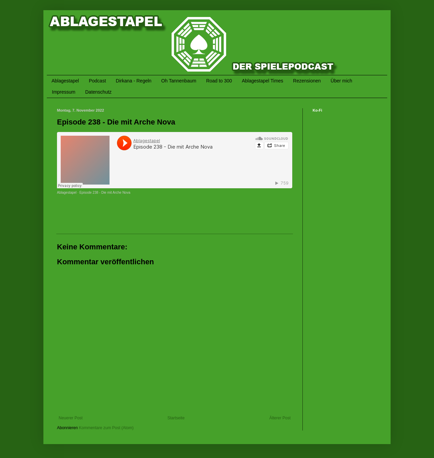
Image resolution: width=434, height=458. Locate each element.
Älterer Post (280, 418)
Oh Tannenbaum (178, 80)
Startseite (176, 418)
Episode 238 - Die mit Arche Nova (104, 192)
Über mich (341, 80)
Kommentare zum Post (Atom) (106, 427)
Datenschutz (98, 92)
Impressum (63, 92)
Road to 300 (219, 80)
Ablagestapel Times (262, 80)
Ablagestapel (65, 80)
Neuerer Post (71, 418)
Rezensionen (307, 80)
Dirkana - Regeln (134, 80)
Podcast (97, 80)
